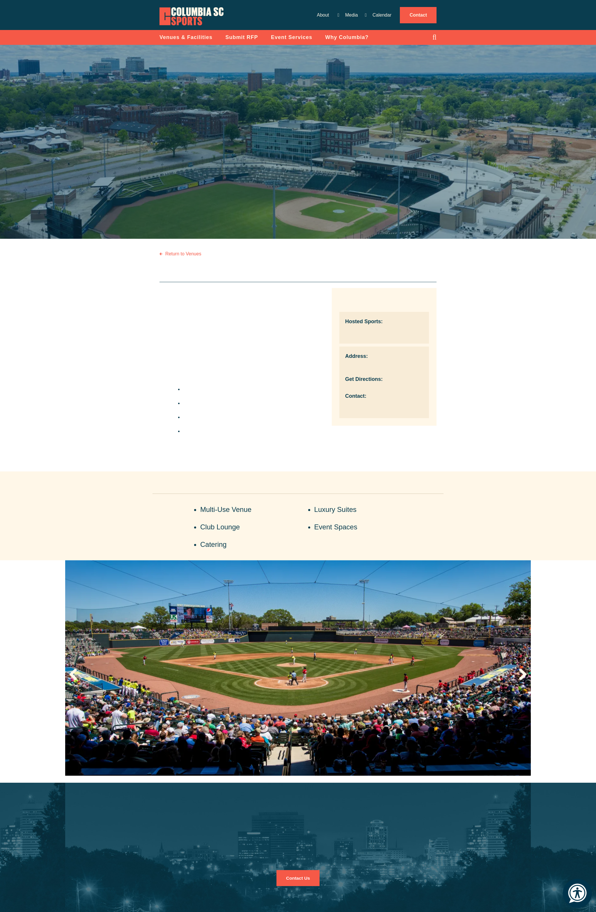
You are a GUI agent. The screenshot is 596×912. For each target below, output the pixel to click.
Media (351, 15)
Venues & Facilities (185, 40)
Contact (418, 15)
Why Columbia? (347, 40)
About (323, 15)
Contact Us (298, 881)
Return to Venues (183, 256)
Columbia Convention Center (195, 18)
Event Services (291, 40)
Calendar (381, 15)
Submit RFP (242, 40)
